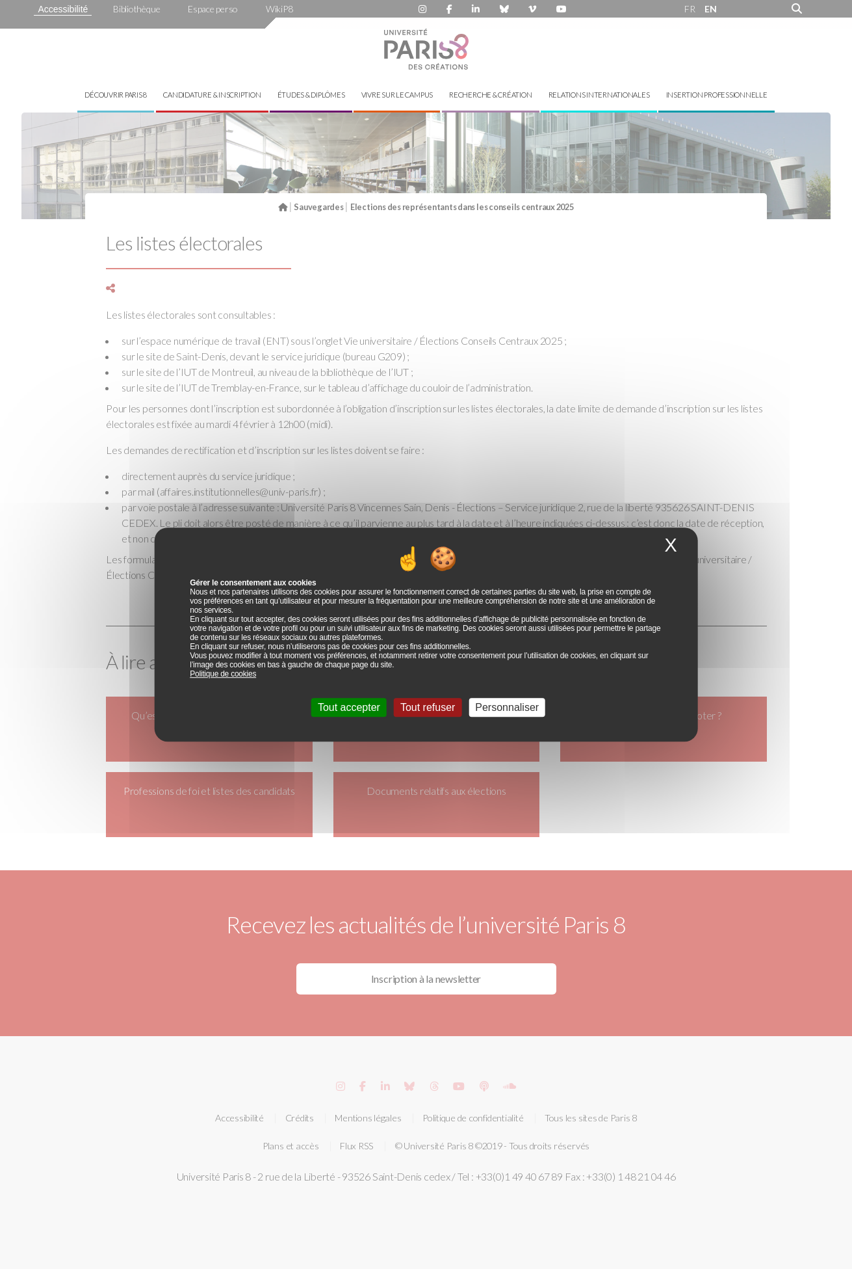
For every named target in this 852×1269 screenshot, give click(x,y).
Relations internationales (599, 94)
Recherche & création (490, 94)
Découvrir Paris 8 (115, 94)
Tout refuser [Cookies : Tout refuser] (427, 707)
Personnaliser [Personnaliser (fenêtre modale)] (507, 707)
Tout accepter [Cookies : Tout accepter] (349, 707)
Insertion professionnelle (717, 94)
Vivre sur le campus (397, 94)
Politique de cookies (223, 673)
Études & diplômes (311, 94)
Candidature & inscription (212, 94)
